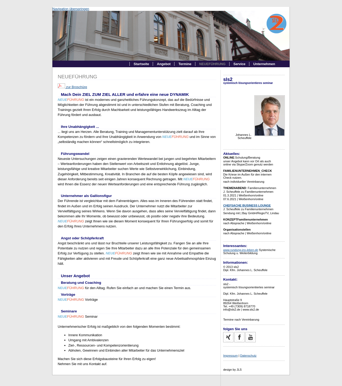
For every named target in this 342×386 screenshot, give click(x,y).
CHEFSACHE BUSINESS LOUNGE (247, 205)
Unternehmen (264, 64)
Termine (184, 64)
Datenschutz (248, 355)
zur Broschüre (72, 87)
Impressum (230, 355)
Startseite (141, 64)
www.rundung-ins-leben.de (240, 250)
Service (239, 64)
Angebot (164, 64)
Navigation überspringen (70, 9)
